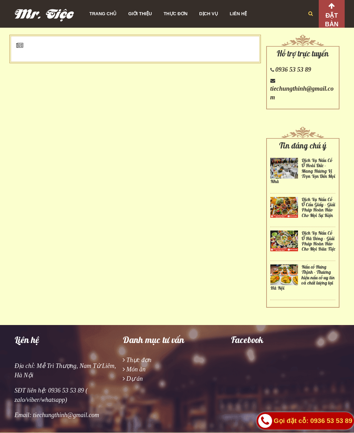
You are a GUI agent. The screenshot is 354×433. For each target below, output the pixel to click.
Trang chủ (103, 13)
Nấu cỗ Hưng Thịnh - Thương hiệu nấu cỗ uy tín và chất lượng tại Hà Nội (302, 278)
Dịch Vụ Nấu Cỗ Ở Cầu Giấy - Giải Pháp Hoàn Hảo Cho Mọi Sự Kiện (318, 207)
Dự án (135, 378)
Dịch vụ (208, 13)
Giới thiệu (140, 13)
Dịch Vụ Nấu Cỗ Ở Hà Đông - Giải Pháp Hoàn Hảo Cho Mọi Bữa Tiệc (318, 241)
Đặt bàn (331, 20)
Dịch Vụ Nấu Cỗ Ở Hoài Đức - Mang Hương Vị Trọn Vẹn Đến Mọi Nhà (302, 171)
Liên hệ (238, 13)
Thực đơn (175, 13)
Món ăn (136, 369)
